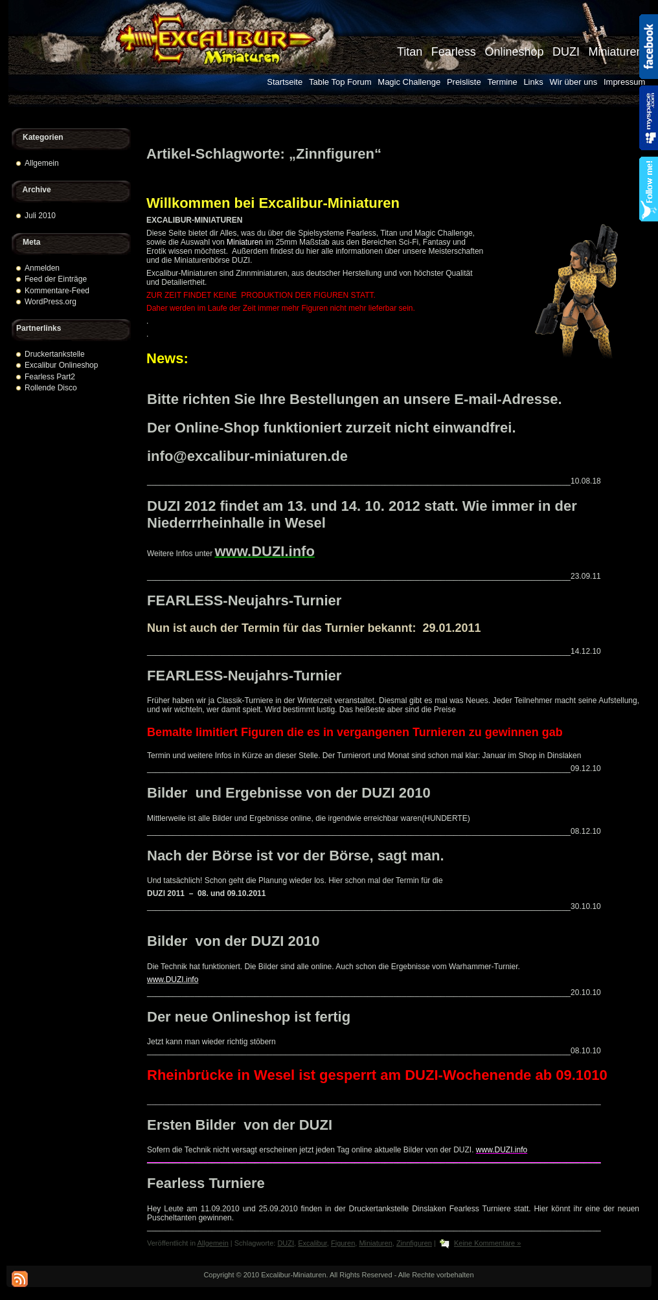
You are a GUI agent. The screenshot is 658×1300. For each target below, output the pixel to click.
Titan (409, 51)
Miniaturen (615, 51)
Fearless (453, 51)
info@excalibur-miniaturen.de (247, 456)
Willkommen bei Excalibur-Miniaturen (273, 203)
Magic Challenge (409, 82)
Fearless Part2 (50, 376)
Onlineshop (513, 51)
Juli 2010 (40, 215)
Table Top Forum (340, 82)
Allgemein (42, 163)
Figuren (343, 1243)
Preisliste (464, 82)
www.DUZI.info (265, 551)
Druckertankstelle (55, 354)
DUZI (566, 51)
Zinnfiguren (414, 1243)
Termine (502, 82)
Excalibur (312, 1243)
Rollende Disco (51, 387)
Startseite (284, 82)
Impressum (624, 82)
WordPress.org (50, 301)
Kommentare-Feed (57, 290)
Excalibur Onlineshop (61, 365)
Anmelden (42, 268)
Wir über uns (574, 82)
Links (533, 82)
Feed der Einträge (56, 279)
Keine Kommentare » (487, 1243)
